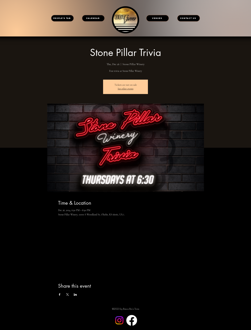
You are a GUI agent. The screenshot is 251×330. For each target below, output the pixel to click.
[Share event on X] (67, 294)
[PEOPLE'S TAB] (62, 18)
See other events (125, 88)
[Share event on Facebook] (59, 294)
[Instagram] (119, 320)
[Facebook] (131, 320)
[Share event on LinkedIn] (75, 294)
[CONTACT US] (188, 18)
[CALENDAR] (93, 18)
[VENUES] (157, 18)
